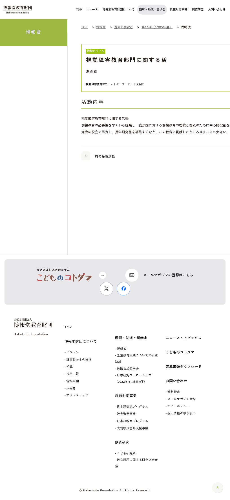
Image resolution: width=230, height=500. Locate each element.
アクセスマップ (77, 395)
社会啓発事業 (126, 414)
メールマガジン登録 (181, 399)
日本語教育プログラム (132, 421)
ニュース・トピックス (183, 338)
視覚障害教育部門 (97, 84)
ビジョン (72, 352)
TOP (68, 327)
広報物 (71, 388)
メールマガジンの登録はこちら (168, 275)
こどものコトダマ (180, 352)
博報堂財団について (80, 341)
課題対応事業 (126, 395)
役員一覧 (72, 374)
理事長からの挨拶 (78, 360)
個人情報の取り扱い (181, 413)
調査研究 (122, 442)
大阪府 (140, 84)
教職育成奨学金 (128, 369)
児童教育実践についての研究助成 (136, 358)
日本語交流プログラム (132, 407)
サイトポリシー (178, 406)
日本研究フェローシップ (133, 378)
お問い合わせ (176, 381)
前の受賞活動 (98, 155)
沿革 (69, 367)
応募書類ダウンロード (183, 366)
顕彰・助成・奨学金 (131, 338)
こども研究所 (126, 453)
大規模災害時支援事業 (132, 428)
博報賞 (121, 349)
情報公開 (72, 381)
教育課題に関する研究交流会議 (136, 463)
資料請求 (173, 392)
